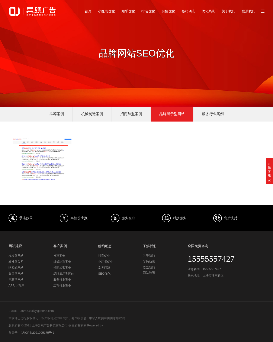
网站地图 (149, 272)
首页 (88, 11)
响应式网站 (16, 267)
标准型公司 (16, 261)
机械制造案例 (92, 114)
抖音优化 (104, 255)
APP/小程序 (16, 285)
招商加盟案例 (131, 114)
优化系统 (208, 11)
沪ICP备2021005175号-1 (38, 332)
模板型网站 (16, 255)
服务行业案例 (213, 114)
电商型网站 (16, 279)
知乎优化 (128, 11)
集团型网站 (16, 273)
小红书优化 (106, 11)
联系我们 (248, 11)
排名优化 (148, 11)
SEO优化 (104, 273)
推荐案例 (56, 114)
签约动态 (188, 11)
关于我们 (228, 11)
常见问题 (104, 267)
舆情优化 (168, 11)
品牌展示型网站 (172, 114)
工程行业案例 (62, 285)
